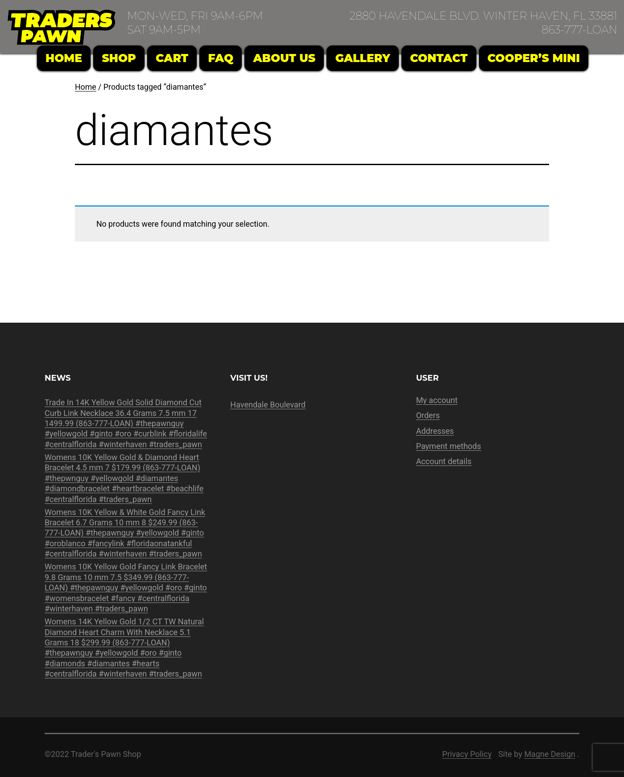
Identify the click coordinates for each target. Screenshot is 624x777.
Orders (428, 415)
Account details (444, 461)
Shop (119, 58)
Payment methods (448, 446)
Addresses (435, 431)
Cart (172, 58)
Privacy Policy (467, 754)
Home (63, 58)
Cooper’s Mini (534, 58)
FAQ (221, 58)
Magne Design (549, 754)
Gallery (362, 58)
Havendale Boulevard (268, 404)
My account (437, 400)
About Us (284, 58)
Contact (438, 58)
